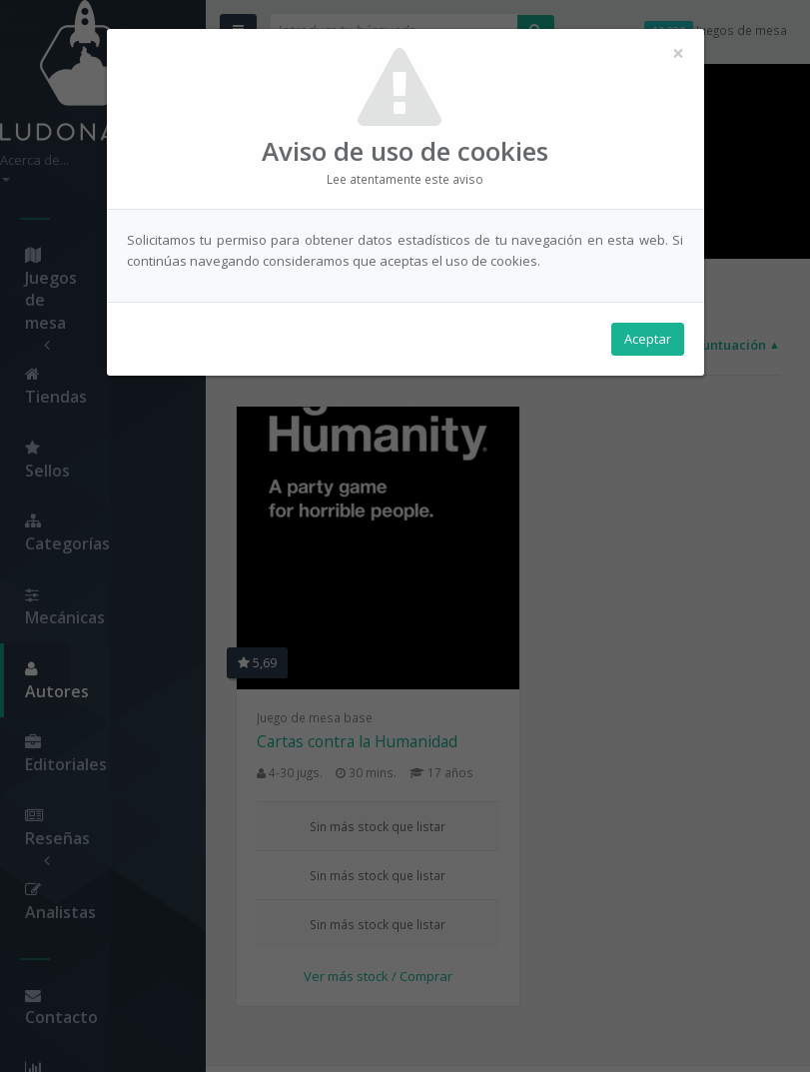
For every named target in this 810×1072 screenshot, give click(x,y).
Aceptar (647, 341)
